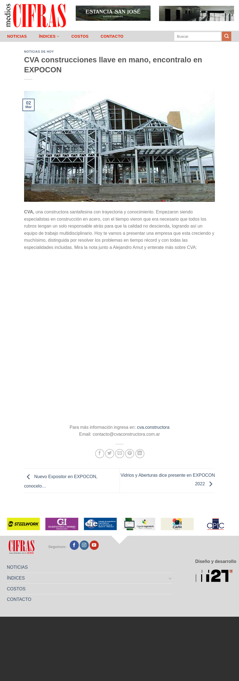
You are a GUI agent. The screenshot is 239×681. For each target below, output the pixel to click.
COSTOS (80, 36)
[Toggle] (170, 578)
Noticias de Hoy (39, 51)
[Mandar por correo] (119, 453)
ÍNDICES (49, 36)
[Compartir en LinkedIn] (139, 453)
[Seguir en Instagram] (84, 545)
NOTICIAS (17, 36)
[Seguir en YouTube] (94, 545)
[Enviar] (226, 36)
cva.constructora (153, 427)
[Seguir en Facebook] (74, 545)
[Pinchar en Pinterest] (129, 453)
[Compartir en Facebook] (99, 453)
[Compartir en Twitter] (109, 453)
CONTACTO (112, 36)
